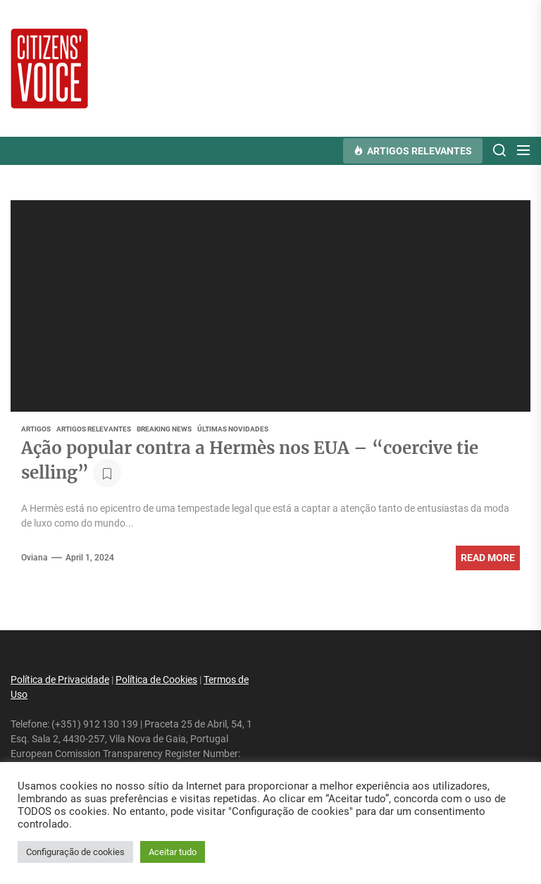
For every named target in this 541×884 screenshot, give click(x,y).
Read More (488, 557)
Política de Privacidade (60, 679)
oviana (34, 558)
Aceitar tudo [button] (173, 852)
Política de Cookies (156, 679)
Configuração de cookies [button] (75, 852)
